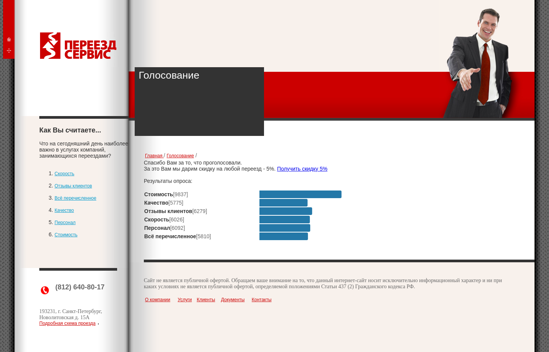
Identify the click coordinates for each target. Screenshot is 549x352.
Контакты (262, 299)
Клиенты (206, 299)
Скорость (64, 173)
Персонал (65, 222)
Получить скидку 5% (302, 169)
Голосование (180, 155)
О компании (157, 299)
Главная (154, 155)
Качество (64, 210)
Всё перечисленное (75, 198)
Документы (233, 299)
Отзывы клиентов (73, 186)
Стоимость (66, 234)
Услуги (185, 299)
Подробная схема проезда (67, 323)
